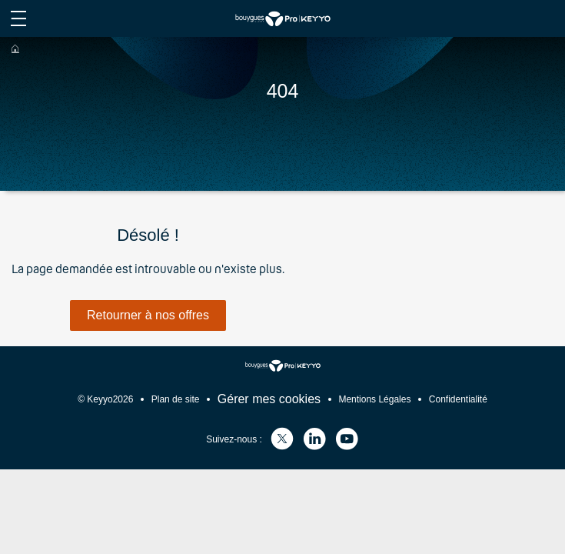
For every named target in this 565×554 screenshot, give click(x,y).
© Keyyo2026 (105, 399)
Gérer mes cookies (269, 398)
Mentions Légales (374, 399)
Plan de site (175, 399)
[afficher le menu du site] (18, 18)
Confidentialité (458, 399)
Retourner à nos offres (148, 315)
